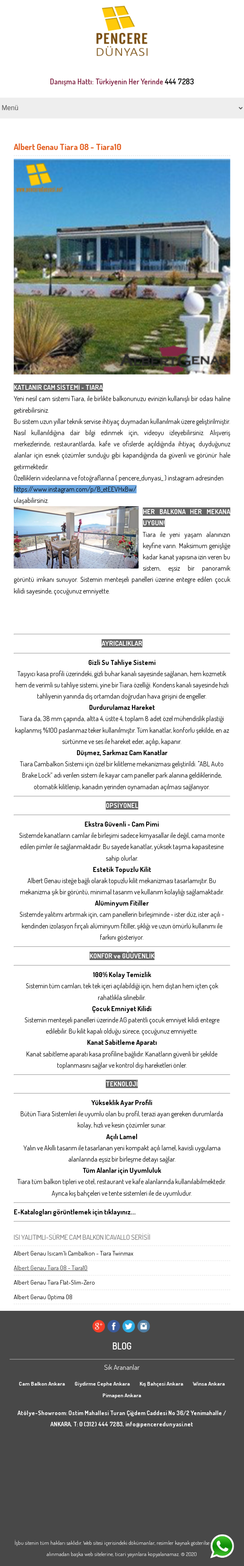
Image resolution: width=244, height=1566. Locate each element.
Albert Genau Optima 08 (43, 1297)
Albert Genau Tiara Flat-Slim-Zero (54, 1282)
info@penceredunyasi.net (159, 1424)
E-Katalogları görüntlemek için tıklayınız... (75, 1212)
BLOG (122, 1346)
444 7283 (179, 81)
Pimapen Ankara (121, 1395)
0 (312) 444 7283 (101, 1424)
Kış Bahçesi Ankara (161, 1383)
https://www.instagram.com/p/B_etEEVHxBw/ (75, 489)
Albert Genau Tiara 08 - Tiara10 (50, 1268)
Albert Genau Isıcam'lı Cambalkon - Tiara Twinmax (73, 1253)
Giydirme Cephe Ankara (102, 1383)
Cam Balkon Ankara (42, 1383)
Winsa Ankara (209, 1383)
